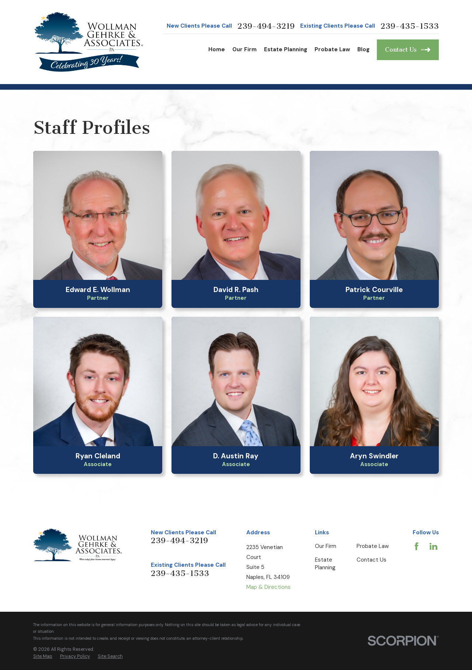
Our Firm (325, 546)
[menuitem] (42, 656)
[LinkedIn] (433, 546)
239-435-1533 (410, 26)
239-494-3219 (266, 26)
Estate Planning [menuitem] (285, 49)
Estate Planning (325, 563)
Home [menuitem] (216, 49)
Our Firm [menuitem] (244, 49)
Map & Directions (268, 587)
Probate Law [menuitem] (332, 49)
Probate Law (373, 546)
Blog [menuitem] (363, 49)
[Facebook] (416, 546)
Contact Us (371, 559)
